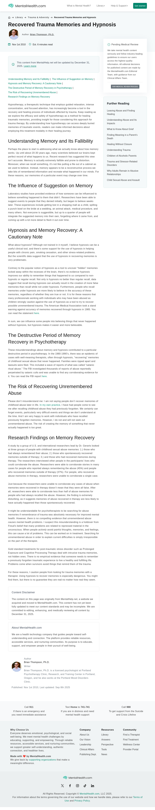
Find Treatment (131, 739)
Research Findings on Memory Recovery (29, 96)
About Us (84, 734)
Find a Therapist (131, 734)
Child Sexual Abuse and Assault (123, 180)
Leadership (85, 744)
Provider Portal (130, 749)
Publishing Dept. (88, 754)
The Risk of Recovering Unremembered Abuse (32, 92)
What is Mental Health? (79, 5)
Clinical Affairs (87, 749)
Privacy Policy (82, 800)
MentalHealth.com (89, 793)
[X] (62, 785)
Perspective (107, 744)
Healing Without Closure (119, 144)
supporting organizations (42, 759)
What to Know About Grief (120, 129)
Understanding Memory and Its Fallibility (28, 79)
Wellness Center (131, 744)
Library (100, 5)
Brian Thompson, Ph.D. (42, 34)
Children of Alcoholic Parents (122, 156)
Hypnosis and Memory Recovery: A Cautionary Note (34, 83)
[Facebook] (70, 785)
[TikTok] (85, 785)
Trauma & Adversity (38, 17)
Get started (140, 5)
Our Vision (85, 739)
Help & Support (119, 5)
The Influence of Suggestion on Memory (72, 79)
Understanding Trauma (119, 150)
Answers (105, 739)
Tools (104, 749)
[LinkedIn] (92, 785)
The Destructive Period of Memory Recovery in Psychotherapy (40, 88)
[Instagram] (77, 785)
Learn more (30, 66)
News (104, 754)
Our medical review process (125, 86)
